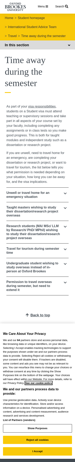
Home (9, 18)
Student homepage (31, 18)
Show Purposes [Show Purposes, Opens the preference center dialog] (37, 428)
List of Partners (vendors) (19, 420)
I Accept (37, 451)
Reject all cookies (37, 439)
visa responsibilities (42, 106)
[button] (37, 195)
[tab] (37, 194)
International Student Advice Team (32, 27)
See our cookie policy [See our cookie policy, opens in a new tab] (38, 382)
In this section (37, 45)
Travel (12, 36)
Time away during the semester (43, 36)
